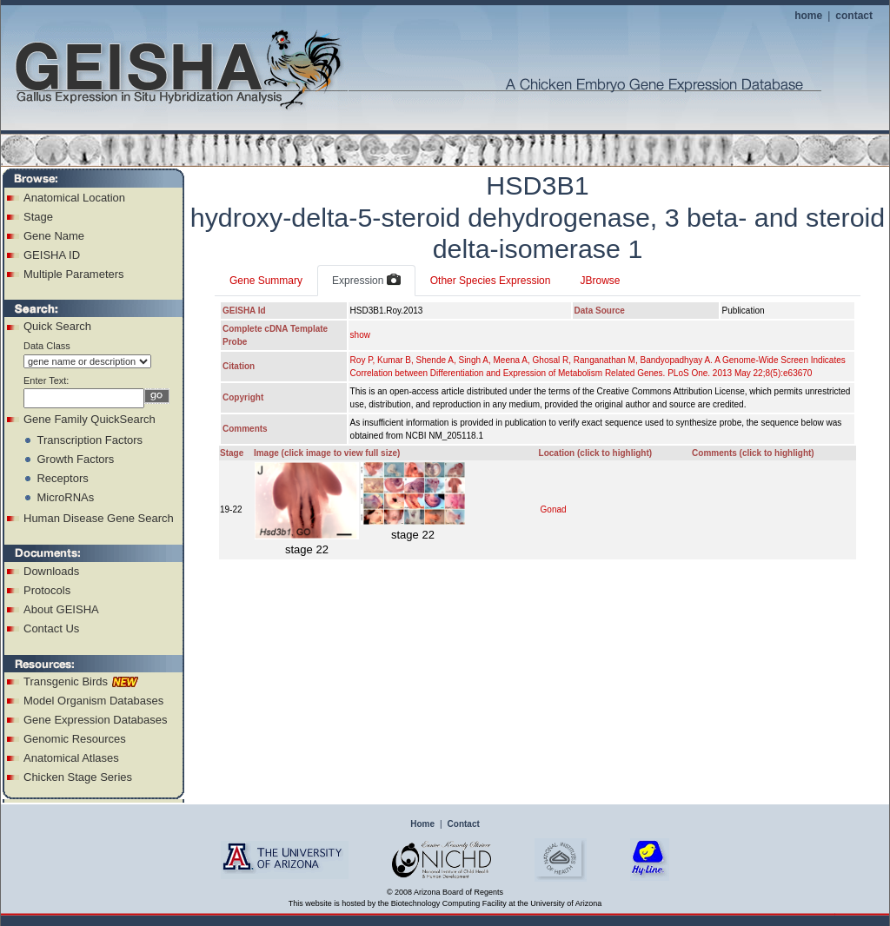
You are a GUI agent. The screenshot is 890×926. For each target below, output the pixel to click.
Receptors (62, 478)
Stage (38, 216)
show (360, 335)
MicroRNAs (65, 497)
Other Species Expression (490, 280)
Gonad (554, 509)
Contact (464, 824)
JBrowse (600, 280)
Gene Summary (265, 280)
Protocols (46, 590)
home (808, 16)
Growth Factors (75, 459)
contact (854, 16)
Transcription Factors (90, 439)
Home (422, 824)
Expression (366, 281)
